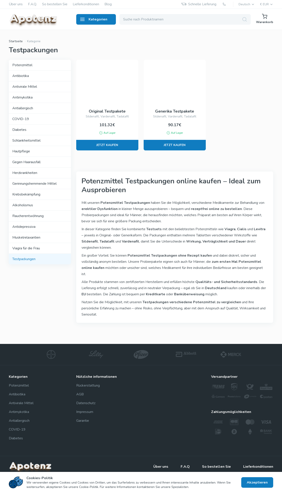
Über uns (16, 4)
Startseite (16, 41)
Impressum (84, 411)
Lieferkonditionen (86, 4)
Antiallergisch (22, 108)
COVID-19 (20, 119)
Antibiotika (20, 75)
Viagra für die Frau (26, 248)
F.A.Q (185, 466)
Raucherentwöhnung (28, 216)
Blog (108, 4)
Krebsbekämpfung (26, 194)
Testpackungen (23, 259)
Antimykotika (22, 97)
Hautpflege (21, 151)
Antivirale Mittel (24, 86)
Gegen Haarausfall (26, 162)
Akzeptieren (257, 482)
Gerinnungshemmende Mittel (34, 183)
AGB (80, 394)
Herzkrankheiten (24, 172)
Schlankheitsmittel (26, 140)
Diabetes (19, 129)
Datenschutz (85, 403)
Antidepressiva (23, 226)
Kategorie (34, 41)
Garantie (82, 420)
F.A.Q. (32, 4)
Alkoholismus (22, 205)
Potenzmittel (22, 65)
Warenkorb (264, 19)
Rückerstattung (88, 385)
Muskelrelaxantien (26, 237)
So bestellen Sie (54, 4)
